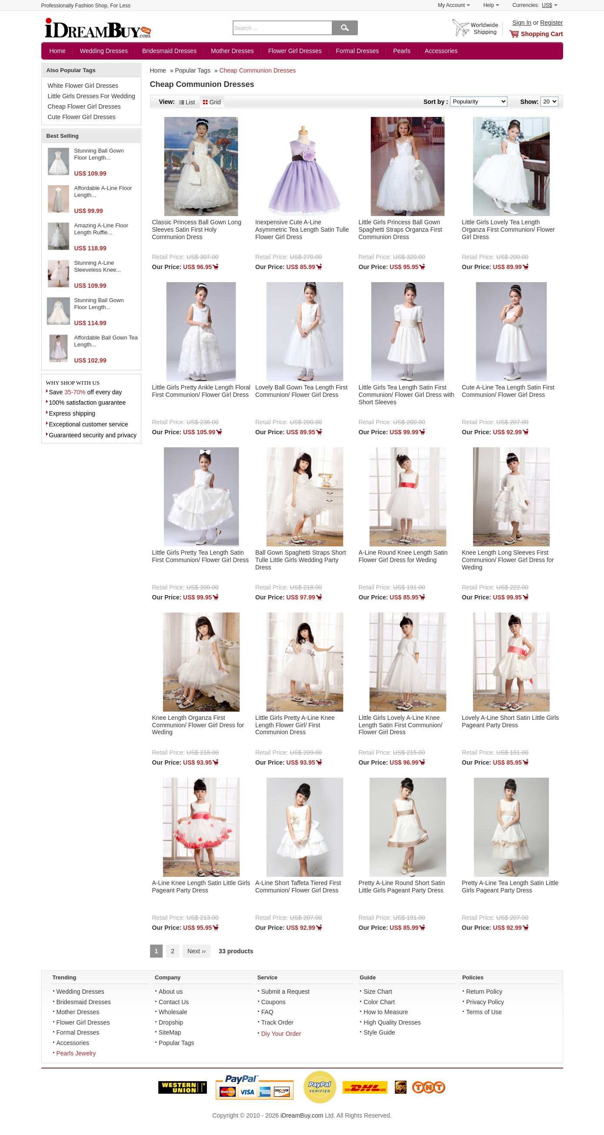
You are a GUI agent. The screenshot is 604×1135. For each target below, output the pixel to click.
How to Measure (386, 1012)
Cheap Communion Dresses (257, 70)
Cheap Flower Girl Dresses (84, 106)
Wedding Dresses (104, 50)
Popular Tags (192, 70)
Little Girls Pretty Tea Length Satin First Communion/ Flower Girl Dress (200, 556)
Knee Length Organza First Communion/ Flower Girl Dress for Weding (198, 725)
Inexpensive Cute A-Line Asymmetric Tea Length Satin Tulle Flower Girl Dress (302, 229)
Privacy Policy (485, 1002)
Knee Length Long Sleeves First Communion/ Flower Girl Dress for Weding (508, 560)
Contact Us (174, 1002)
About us (171, 991)
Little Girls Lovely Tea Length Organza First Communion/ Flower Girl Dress (508, 229)
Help (491, 5)
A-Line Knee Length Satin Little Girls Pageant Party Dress (201, 886)
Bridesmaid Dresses (169, 50)
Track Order (277, 1022)
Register (551, 22)
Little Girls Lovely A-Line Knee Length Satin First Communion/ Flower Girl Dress (401, 725)
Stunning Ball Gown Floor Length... (99, 154)
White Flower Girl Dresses (83, 85)
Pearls (401, 50)
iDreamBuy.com (302, 1115)
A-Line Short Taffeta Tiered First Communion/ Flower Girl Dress (298, 886)
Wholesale (173, 1012)
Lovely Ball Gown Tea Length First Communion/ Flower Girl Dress (301, 391)
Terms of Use (484, 1012)
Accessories (441, 50)
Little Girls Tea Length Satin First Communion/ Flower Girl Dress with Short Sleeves (406, 395)
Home (58, 50)
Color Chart (379, 1002)
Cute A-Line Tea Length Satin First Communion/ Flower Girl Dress (508, 391)
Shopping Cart (542, 33)
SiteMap (170, 1032)
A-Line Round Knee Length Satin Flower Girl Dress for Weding (403, 556)
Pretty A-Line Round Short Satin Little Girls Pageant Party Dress (402, 886)
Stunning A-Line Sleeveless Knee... (97, 266)
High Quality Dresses (392, 1022)
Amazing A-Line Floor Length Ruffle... (101, 229)
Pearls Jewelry (76, 1053)
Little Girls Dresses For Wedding (91, 96)
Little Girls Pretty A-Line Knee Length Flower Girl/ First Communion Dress (295, 725)
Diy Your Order (281, 1033)
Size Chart (378, 991)
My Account (454, 5)
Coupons (273, 1002)
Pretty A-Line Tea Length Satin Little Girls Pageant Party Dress (510, 886)
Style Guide (379, 1032)
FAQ (267, 1012)
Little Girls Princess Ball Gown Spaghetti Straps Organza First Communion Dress (400, 229)
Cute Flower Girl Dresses (82, 116)
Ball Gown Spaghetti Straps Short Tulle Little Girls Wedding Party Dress (300, 560)
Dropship (171, 1022)
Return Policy (484, 991)
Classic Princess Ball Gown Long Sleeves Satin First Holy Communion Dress (196, 229)
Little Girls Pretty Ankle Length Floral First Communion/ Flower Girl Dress (201, 391)
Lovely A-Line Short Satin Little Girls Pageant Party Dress (510, 721)
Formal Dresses (357, 50)
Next (196, 951)
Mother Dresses (232, 50)
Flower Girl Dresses (295, 50)
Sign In (522, 22)
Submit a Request (285, 991)
